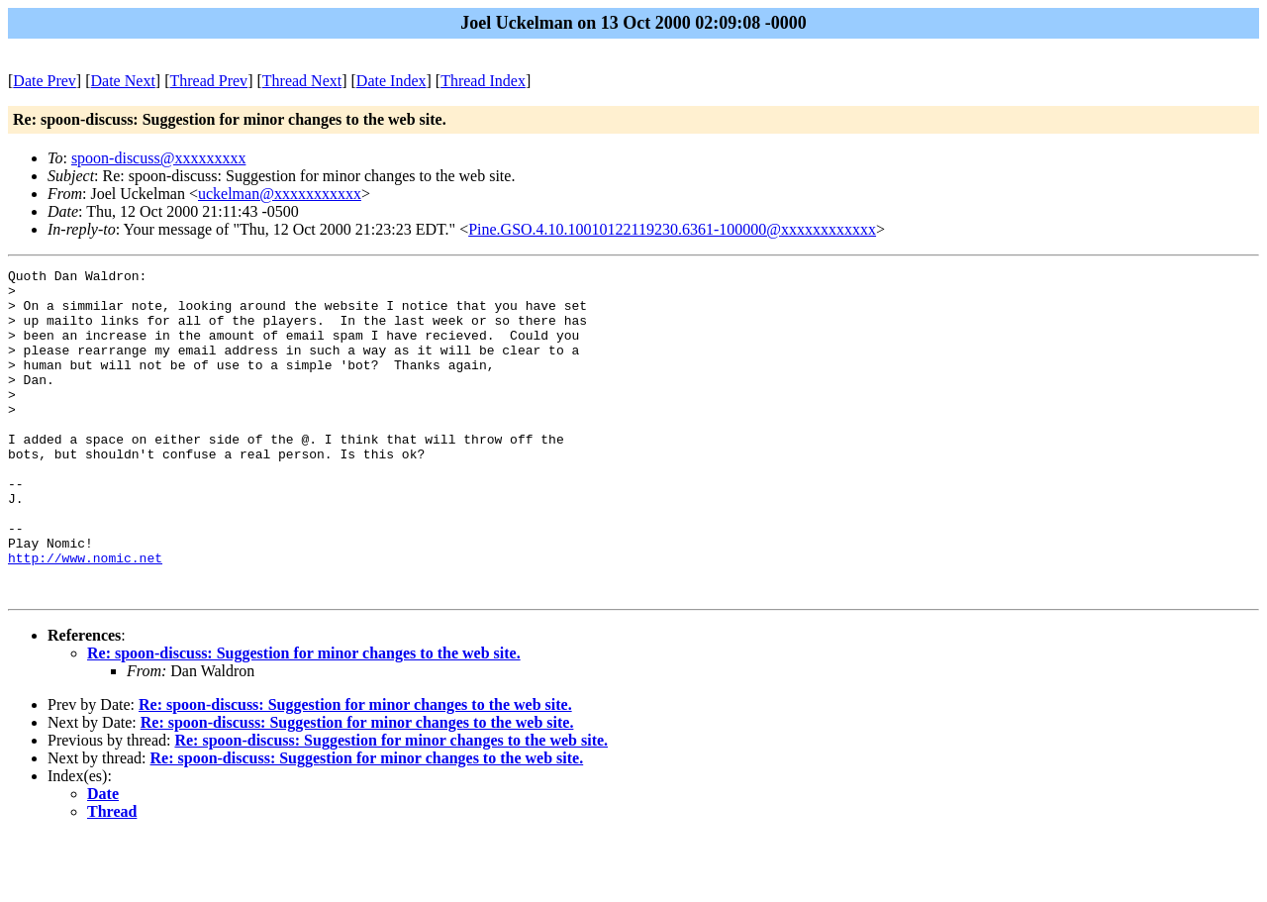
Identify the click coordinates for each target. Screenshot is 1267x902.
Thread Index (483, 80)
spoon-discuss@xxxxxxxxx (158, 158)
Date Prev (44, 80)
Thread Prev (208, 80)
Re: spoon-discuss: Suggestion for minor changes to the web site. (304, 718)
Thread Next (301, 80)
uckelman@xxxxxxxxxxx (279, 193)
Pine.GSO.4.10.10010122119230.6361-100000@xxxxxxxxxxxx (672, 229)
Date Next (123, 80)
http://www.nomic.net (85, 617)
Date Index (391, 80)
